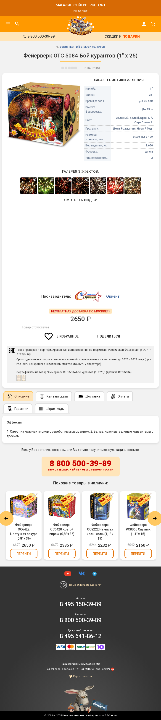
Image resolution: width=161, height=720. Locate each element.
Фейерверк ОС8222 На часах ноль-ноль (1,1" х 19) (100, 531)
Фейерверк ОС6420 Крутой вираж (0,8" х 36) (61, 529)
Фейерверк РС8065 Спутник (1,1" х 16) (138, 529)
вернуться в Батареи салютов (82, 46)
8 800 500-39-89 (80, 466)
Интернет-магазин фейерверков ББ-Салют (89, 715)
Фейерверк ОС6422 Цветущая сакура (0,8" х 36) (23, 531)
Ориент (113, 296)
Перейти (23, 554)
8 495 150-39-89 (80, 604)
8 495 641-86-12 (80, 636)
